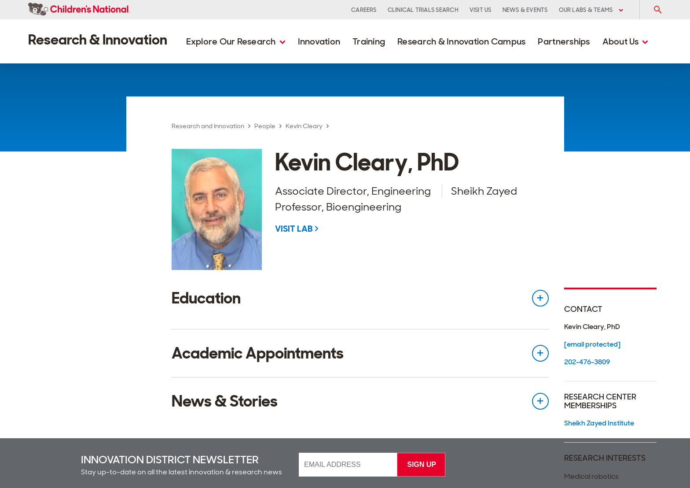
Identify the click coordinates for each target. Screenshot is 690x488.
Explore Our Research (236, 41)
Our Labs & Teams (591, 10)
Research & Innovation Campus (461, 41)
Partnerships (564, 41)
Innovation (319, 41)
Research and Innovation (208, 126)
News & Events (525, 10)
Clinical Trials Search (423, 10)
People (264, 126)
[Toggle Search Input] (657, 9)
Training (368, 41)
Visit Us (481, 10)
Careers (364, 10)
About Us (625, 41)
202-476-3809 (587, 361)
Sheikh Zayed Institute (599, 423)
